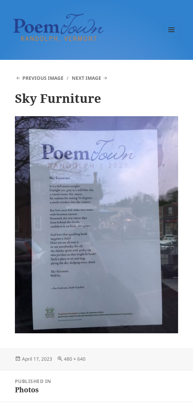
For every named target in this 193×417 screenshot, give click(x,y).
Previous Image (43, 78)
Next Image (86, 78)
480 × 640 (75, 359)
